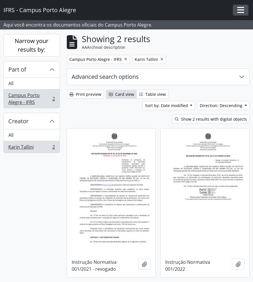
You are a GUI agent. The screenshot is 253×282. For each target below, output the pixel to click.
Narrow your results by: (31, 45)
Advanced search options (105, 77)
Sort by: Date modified (167, 105)
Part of (17, 69)
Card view (121, 94)
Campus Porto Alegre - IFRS (31, 98)
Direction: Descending (222, 105)
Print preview (85, 94)
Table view (152, 94)
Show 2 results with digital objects (211, 119)
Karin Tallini (31, 148)
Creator (18, 121)
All (11, 83)
